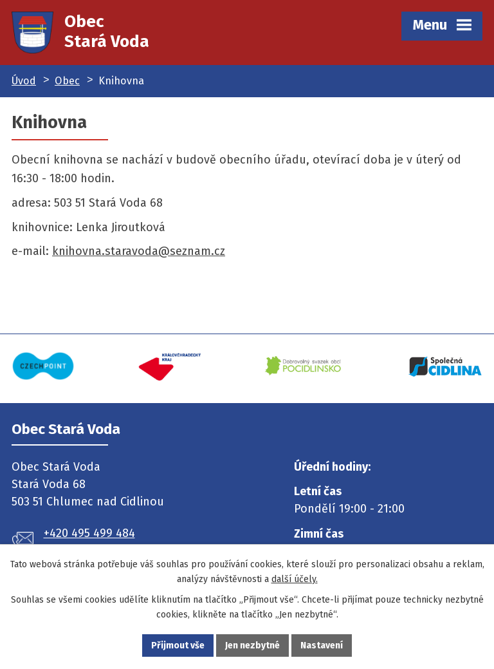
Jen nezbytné (252, 645)
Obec (67, 81)
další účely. (294, 579)
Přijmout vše (178, 645)
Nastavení (321, 645)
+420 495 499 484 (89, 533)
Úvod (24, 81)
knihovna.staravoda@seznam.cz (138, 251)
